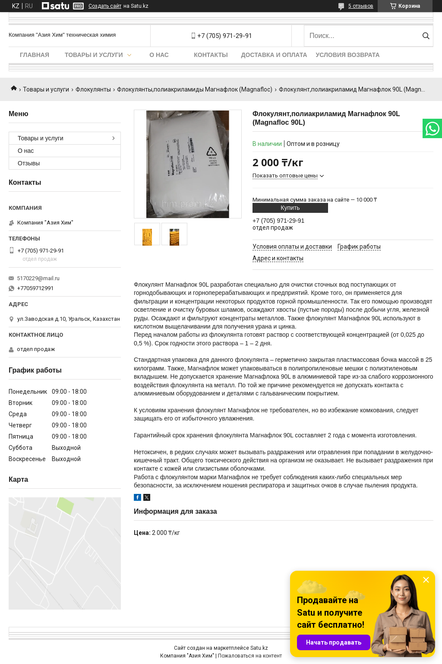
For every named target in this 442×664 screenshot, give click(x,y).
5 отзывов (360, 6)
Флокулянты (93, 89)
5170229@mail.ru (38, 278)
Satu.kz (259, 648)
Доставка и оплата (274, 54)
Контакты (210, 54)
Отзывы (29, 163)
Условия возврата (348, 54)
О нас (159, 54)
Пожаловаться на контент (250, 656)
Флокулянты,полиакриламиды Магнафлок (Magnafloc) (194, 89)
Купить (290, 207)
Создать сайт (104, 6)
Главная (34, 54)
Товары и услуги (94, 54)
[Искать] (425, 36)
